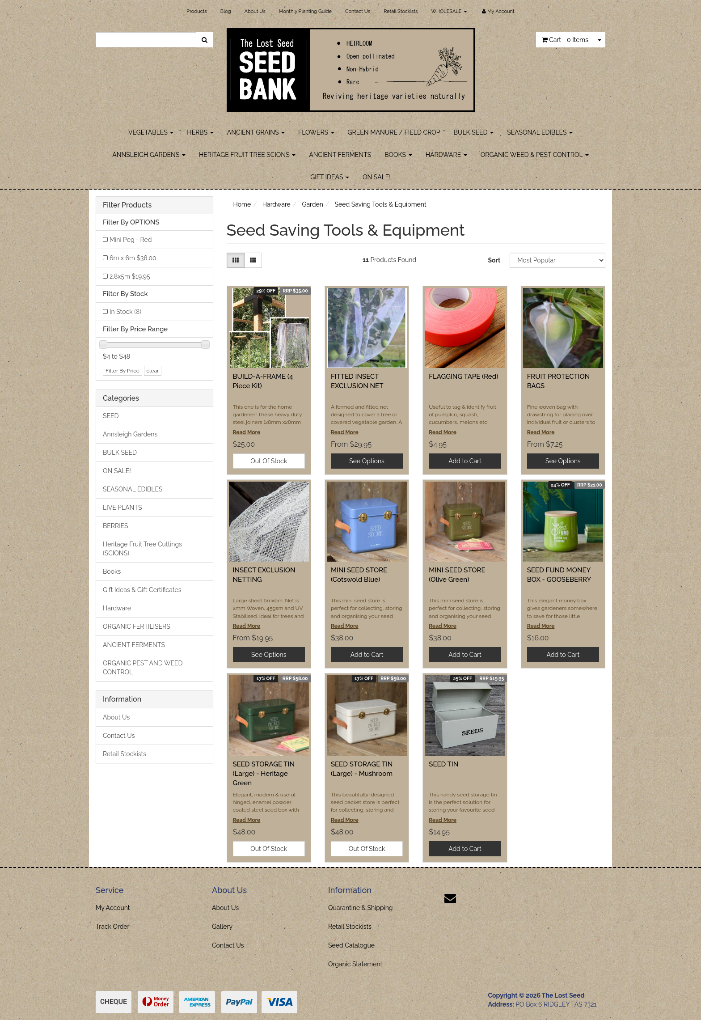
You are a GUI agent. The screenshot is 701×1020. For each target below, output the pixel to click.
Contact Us (357, 11)
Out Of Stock (268, 461)
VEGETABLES (150, 132)
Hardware (117, 608)
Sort (494, 260)
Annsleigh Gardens (130, 434)
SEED (111, 415)
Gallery (222, 926)
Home (242, 204)
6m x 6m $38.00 (133, 258)
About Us (255, 11)
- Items (565, 39)
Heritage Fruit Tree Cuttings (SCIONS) (142, 549)
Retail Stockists (401, 11)
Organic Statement (355, 964)
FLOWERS (316, 132)
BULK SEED (474, 132)
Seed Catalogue (351, 945)
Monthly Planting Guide (305, 11)
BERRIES (115, 525)
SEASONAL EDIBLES (540, 132)
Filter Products (127, 205)
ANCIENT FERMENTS (340, 154)
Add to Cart (464, 461)
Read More (247, 432)
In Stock (125, 311)
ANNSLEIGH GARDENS (149, 154)
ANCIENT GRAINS (256, 132)
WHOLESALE (449, 11)
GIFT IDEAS (329, 177)
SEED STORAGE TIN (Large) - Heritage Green (264, 773)
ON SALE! (377, 177)
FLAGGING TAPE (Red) (463, 376)
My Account (113, 907)
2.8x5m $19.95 (130, 276)
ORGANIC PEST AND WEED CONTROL (143, 668)
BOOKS (398, 154)
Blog (225, 11)
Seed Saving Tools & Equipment (381, 204)
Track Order (113, 926)
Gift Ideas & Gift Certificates (142, 589)
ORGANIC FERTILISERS (136, 626)
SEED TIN (443, 764)
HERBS (200, 132)
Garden (312, 204)
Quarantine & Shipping (360, 907)
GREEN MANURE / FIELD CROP (394, 132)
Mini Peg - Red (131, 239)
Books (112, 571)
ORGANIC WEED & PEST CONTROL (535, 154)
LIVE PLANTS (122, 507)
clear (153, 371)
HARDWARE (446, 154)
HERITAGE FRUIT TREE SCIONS (247, 154)
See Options (366, 461)
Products (196, 11)
